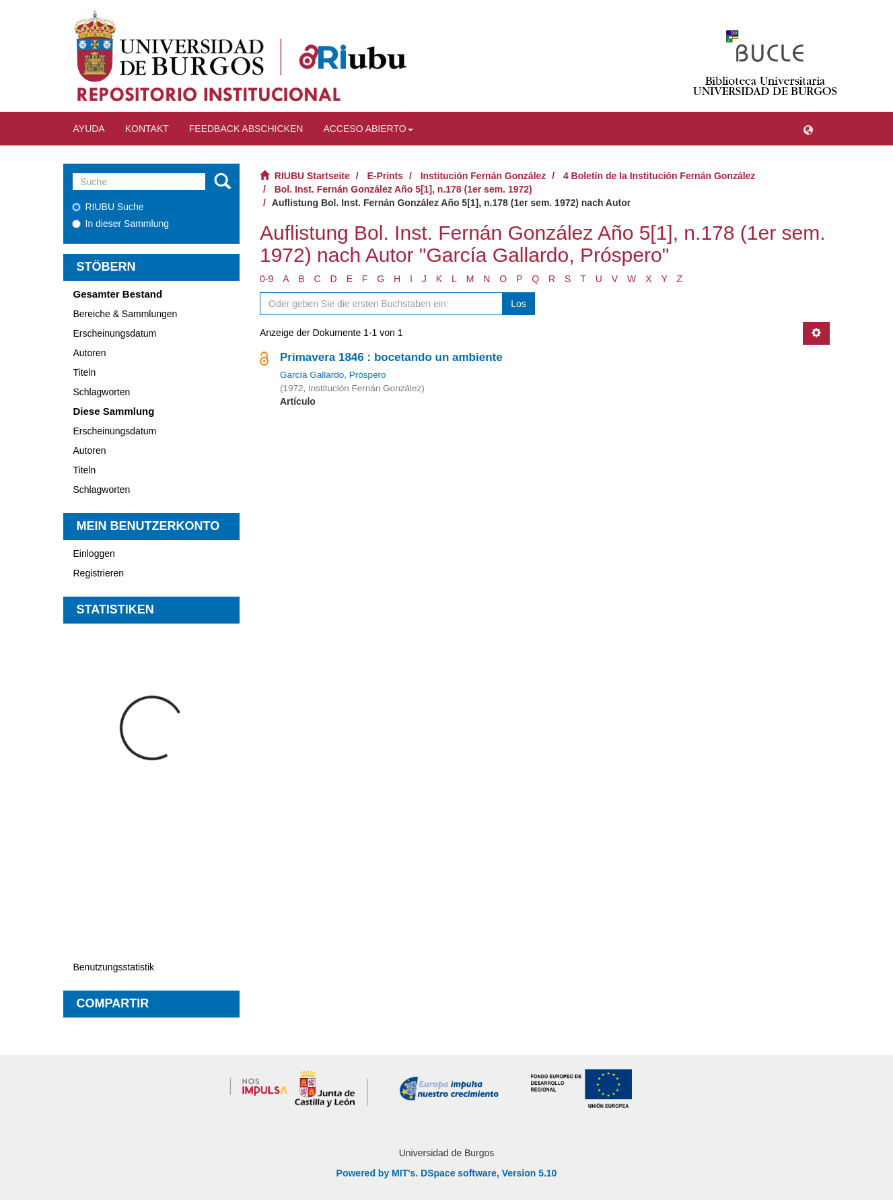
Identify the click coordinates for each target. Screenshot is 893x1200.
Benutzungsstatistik (114, 967)
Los (518, 303)
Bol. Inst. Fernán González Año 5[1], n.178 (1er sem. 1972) (403, 189)
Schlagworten (102, 392)
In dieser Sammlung (121, 223)
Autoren (89, 352)
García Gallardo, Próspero (333, 375)
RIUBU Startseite (312, 175)
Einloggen (94, 553)
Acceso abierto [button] (368, 128)
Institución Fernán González (483, 175)
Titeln (84, 372)
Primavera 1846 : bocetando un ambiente (391, 357)
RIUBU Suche (108, 206)
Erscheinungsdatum (115, 333)
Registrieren (98, 573)
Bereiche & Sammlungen (125, 313)
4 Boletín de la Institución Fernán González (659, 175)
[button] (808, 128)
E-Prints (385, 175)
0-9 (266, 278)
